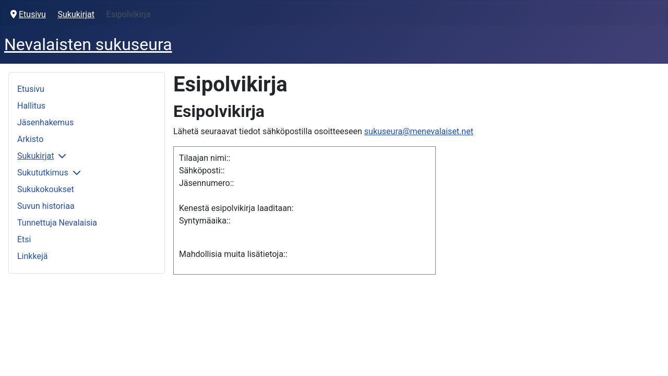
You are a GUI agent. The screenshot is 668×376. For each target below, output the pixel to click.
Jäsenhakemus (45, 122)
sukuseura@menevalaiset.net (418, 131)
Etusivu (30, 89)
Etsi (24, 239)
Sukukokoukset (45, 189)
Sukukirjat (35, 156)
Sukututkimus (42, 173)
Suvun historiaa (46, 206)
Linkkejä (32, 256)
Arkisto (30, 139)
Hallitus (31, 106)
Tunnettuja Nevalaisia (57, 223)
